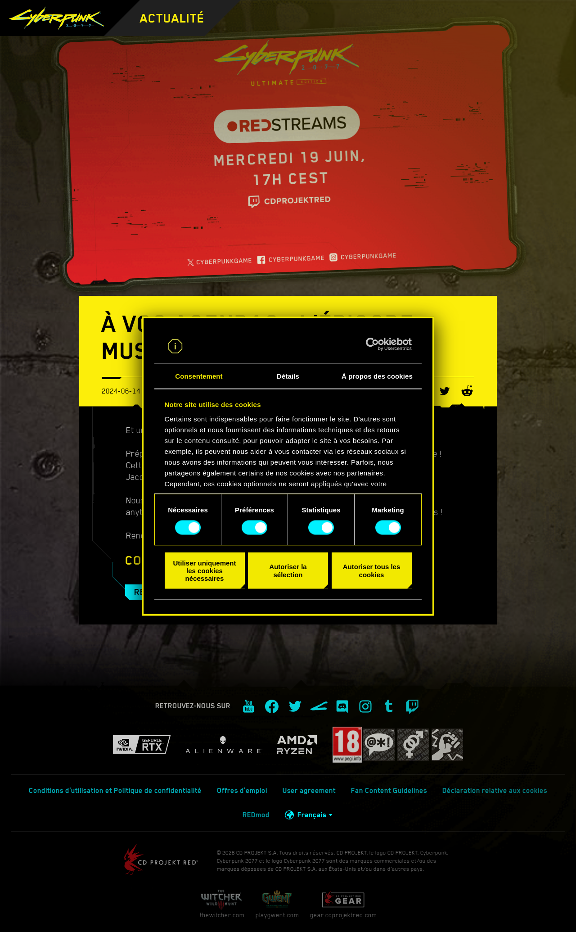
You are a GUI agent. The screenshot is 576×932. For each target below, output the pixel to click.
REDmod (256, 815)
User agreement (309, 791)
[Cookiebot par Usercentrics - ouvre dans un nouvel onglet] (372, 344)
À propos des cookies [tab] (377, 376)
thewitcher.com (222, 903)
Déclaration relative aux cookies (494, 791)
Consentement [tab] (198, 376)
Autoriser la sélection (287, 570)
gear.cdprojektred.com (343, 903)
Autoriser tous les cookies (371, 570)
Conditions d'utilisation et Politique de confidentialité (115, 791)
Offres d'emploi (242, 791)
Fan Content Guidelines (389, 791)
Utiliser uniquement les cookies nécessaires (204, 570)
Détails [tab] (288, 376)
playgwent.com (277, 903)
